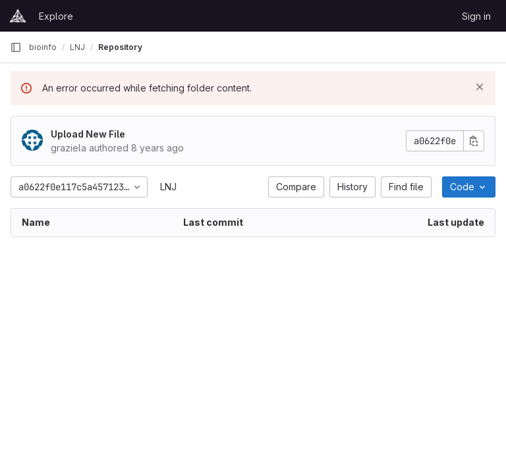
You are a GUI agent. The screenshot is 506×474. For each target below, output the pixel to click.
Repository (120, 47)
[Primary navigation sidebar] (15, 47)
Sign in (476, 16)
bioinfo (43, 47)
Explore (56, 16)
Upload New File (88, 134)
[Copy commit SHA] (473, 140)
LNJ (168, 186)
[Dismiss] (480, 87)
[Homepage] (17, 15)
